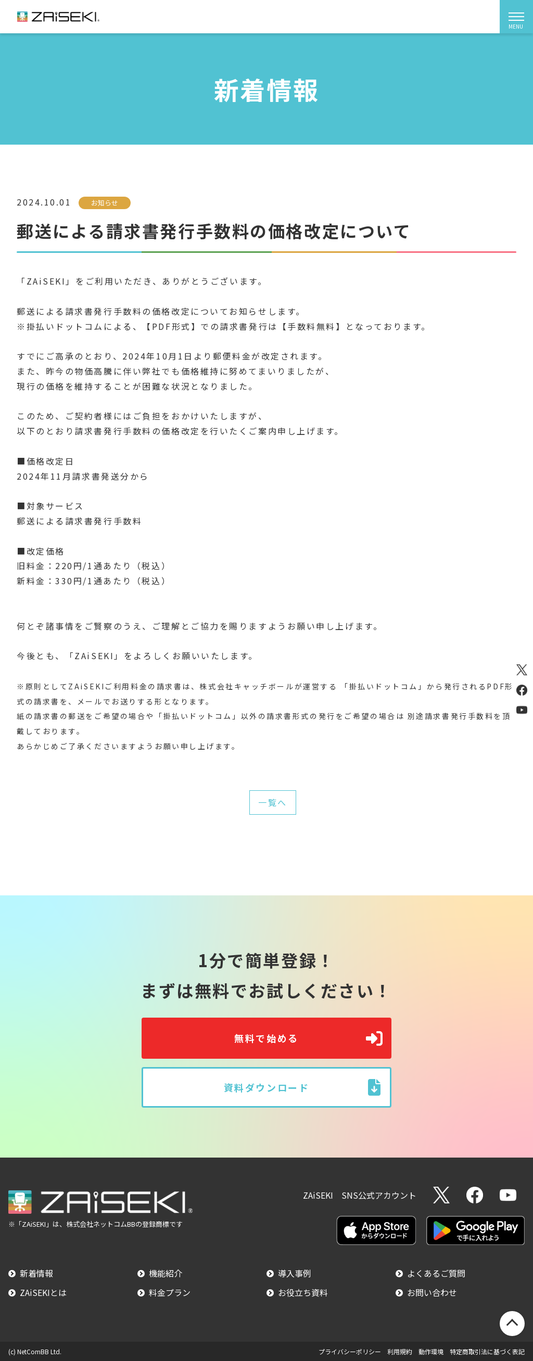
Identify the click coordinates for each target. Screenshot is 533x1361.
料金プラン (170, 1292)
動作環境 (430, 1351)
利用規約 (399, 1351)
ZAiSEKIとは (43, 1292)
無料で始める (266, 1038)
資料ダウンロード (266, 1087)
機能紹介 (165, 1273)
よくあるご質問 (436, 1273)
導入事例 (294, 1273)
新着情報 (36, 1273)
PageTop (512, 1323)
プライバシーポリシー (350, 1351)
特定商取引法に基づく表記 (487, 1351)
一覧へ (272, 802)
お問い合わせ (432, 1292)
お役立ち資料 (303, 1292)
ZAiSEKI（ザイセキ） (58, 16)
